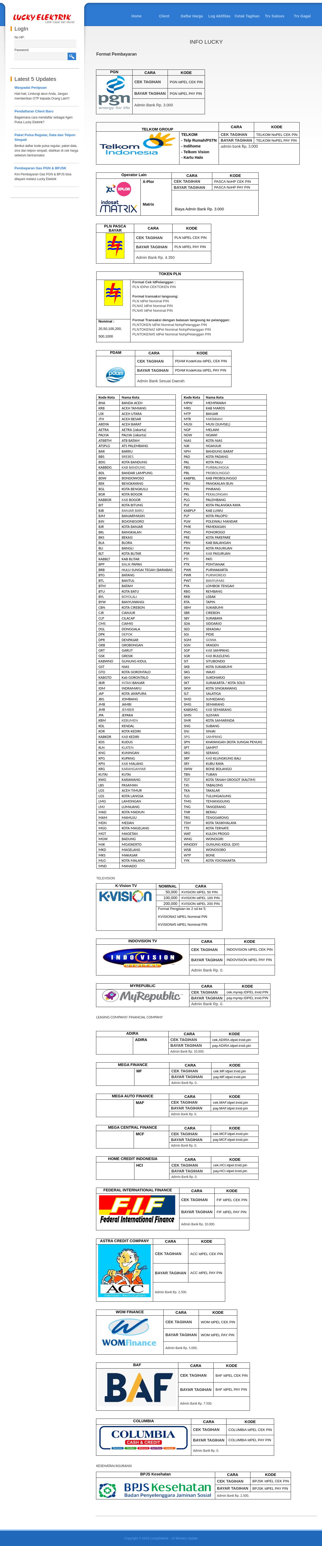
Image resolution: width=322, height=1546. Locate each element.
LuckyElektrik (159, 1538)
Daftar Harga (192, 16)
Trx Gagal (302, 16)
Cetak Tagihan (247, 16)
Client (164, 16)
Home (137, 16)
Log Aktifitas (219, 16)
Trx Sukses (274, 16)
